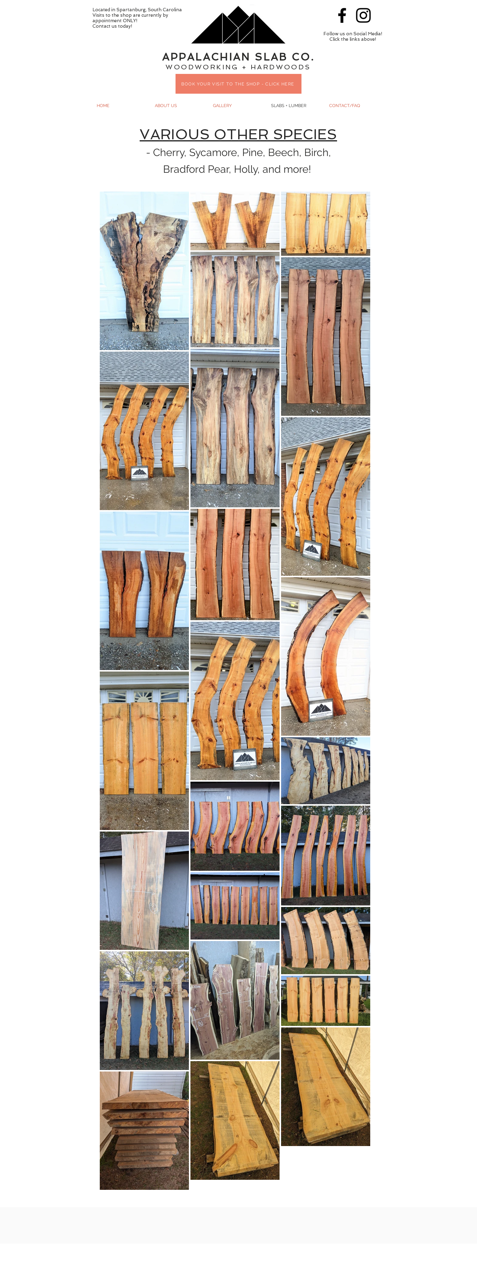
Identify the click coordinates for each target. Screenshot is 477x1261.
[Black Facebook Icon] (342, 15)
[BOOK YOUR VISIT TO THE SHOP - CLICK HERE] (238, 84)
